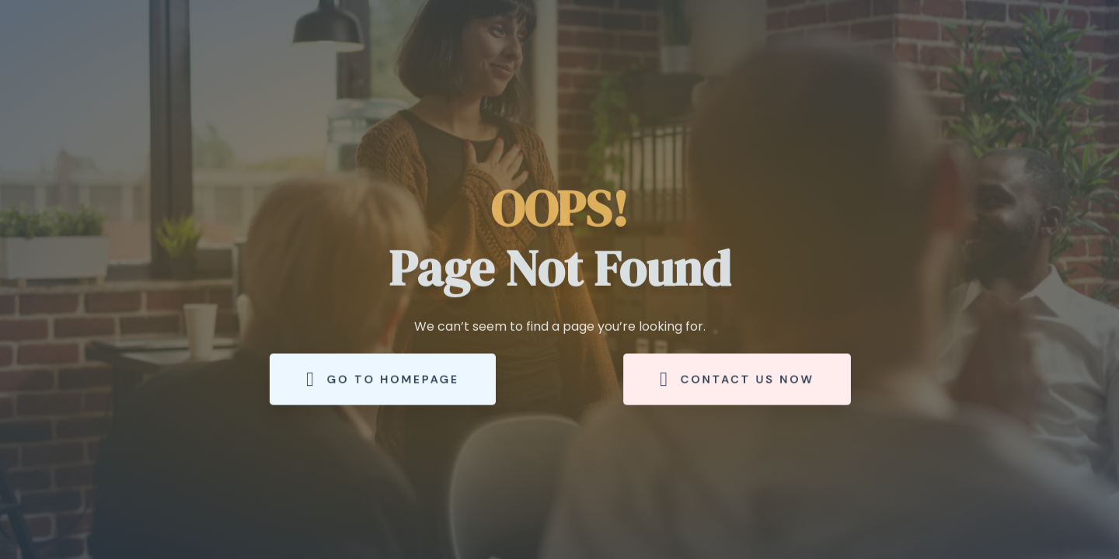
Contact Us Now (737, 379)
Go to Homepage (382, 379)
